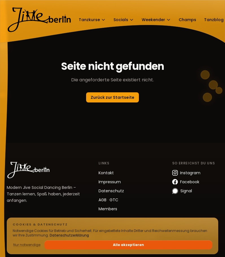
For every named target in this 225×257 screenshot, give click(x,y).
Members (108, 209)
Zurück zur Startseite (112, 97)
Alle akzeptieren (128, 244)
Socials (123, 20)
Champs (187, 20)
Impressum (110, 182)
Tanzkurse (92, 20)
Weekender (156, 20)
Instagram (186, 173)
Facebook (185, 182)
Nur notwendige (26, 244)
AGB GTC (108, 200)
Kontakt (106, 173)
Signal (182, 191)
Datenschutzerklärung (69, 235)
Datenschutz (111, 191)
